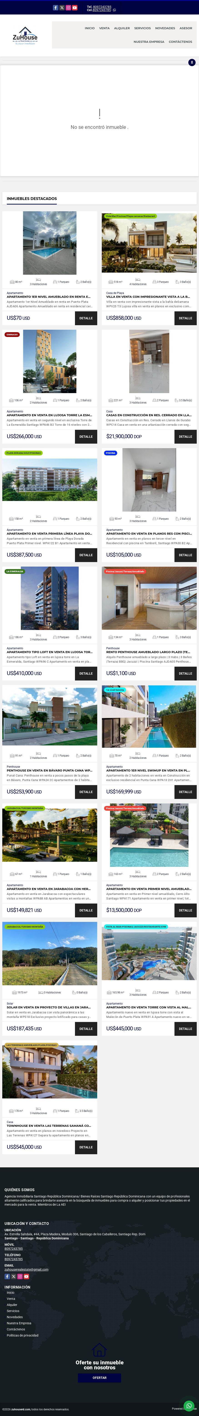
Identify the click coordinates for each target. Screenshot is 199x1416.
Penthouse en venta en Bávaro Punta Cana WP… (49, 770)
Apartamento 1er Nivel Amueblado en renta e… (48, 296)
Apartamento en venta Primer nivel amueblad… (149, 889)
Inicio (90, 28)
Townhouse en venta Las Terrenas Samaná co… (49, 1126)
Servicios (142, 28)
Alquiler (122, 28)
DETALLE (86, 318)
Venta (104, 28)
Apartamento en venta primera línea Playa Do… (49, 533)
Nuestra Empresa (149, 41)
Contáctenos (180, 41)
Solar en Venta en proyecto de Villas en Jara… (49, 1007)
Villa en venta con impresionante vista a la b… (148, 296)
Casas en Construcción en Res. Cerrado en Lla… (149, 415)
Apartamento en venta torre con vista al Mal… (148, 1007)
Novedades (165, 28)
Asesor (186, 28)
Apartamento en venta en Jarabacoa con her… (49, 889)
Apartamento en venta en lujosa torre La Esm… (49, 415)
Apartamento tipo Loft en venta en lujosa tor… (50, 652)
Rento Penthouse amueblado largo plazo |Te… (148, 652)
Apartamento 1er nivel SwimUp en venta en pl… (148, 770)
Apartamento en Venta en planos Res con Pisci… (149, 533)
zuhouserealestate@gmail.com (26, 1269)
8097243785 (102, 7)
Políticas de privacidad (22, 1335)
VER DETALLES (49, 243)
